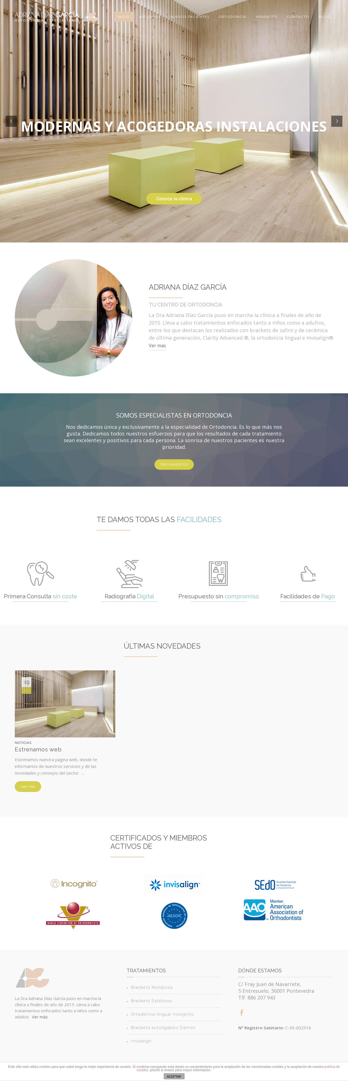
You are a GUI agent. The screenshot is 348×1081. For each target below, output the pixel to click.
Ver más (40, 1017)
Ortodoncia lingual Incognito (162, 1014)
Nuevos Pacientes (189, 17)
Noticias (23, 743)
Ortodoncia (232, 17)
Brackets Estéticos (151, 1000)
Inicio (123, 17)
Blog (324, 17)
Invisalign (141, 1041)
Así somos (150, 17)
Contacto (298, 17)
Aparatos (266, 17)
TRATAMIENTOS (174, 464)
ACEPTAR (174, 1076)
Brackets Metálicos (152, 987)
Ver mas (157, 345)
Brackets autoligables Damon (163, 1027)
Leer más (27, 787)
